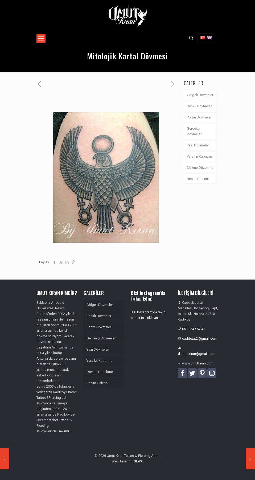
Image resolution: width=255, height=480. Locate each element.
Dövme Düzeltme (200, 168)
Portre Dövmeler (199, 117)
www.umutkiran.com (197, 363)
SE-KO (138, 461)
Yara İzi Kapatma (200, 156)
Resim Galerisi (198, 179)
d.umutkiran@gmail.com (196, 354)
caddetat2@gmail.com (199, 338)
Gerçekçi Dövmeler (194, 131)
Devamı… (64, 431)
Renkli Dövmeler (199, 106)
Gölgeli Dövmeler (200, 95)
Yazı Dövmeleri (198, 145)
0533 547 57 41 (193, 329)
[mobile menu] (41, 38)
